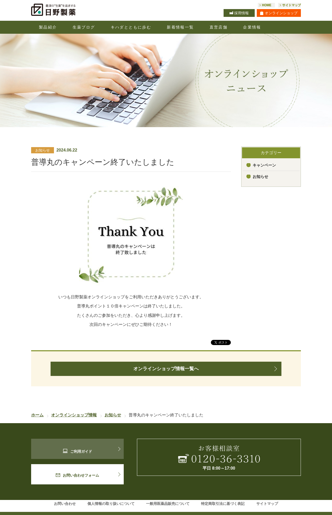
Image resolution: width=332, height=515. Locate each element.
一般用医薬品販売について (168, 497)
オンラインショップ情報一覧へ (166, 368)
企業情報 (252, 27)
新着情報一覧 (180, 27)
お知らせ (260, 176)
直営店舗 (219, 27)
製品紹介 (48, 27)
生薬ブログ (84, 27)
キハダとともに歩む (131, 27)
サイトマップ (267, 497)
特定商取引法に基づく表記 (223, 497)
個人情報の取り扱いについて (111, 497)
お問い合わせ (65, 497)
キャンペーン (264, 165)
